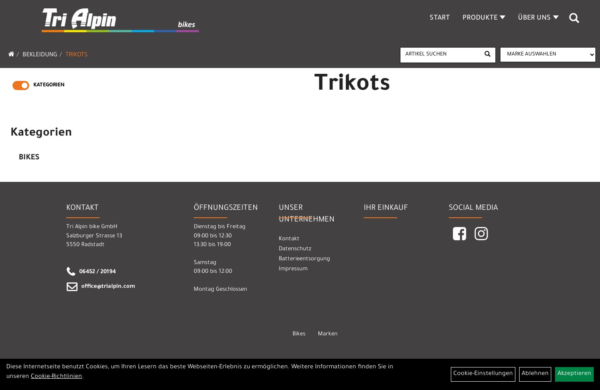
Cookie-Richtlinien (56, 377)
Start (440, 18)
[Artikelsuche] (574, 21)
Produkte (483, 18)
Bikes (29, 158)
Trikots (76, 55)
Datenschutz (295, 249)
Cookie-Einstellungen (483, 374)
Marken (328, 334)
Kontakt (289, 239)
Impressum (293, 269)
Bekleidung (40, 55)
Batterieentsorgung (304, 259)
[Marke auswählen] (548, 54)
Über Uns (538, 18)
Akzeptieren (574, 374)
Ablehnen (535, 374)
